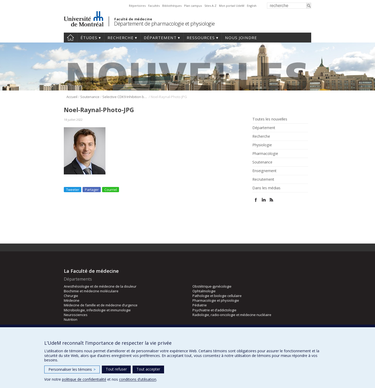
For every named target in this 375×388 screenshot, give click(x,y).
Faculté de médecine (133, 19)
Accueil (70, 38)
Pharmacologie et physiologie (215, 300)
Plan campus (193, 6)
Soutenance (89, 96)
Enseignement (264, 171)
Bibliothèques (172, 6)
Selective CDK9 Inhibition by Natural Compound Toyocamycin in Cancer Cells (125, 96)
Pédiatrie (199, 305)
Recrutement (263, 179)
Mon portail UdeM (231, 6)
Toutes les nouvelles (269, 119)
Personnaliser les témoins (72, 369)
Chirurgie (71, 295)
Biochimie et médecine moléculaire (91, 291)
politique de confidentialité (84, 379)
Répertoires (137, 6)
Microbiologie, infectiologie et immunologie (97, 310)
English (252, 6)
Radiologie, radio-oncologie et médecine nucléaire (231, 314)
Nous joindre (241, 37)
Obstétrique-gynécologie (212, 286)
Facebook (256, 200)
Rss (271, 200)
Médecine (71, 300)
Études (88, 37)
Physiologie (262, 145)
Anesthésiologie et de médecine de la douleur (100, 286)
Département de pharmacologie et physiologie (164, 23)
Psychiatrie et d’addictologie (214, 310)
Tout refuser (116, 369)
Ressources (201, 37)
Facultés (154, 6)
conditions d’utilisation (137, 379)
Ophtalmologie (204, 291)
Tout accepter (148, 369)
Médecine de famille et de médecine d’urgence (101, 305)
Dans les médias (266, 188)
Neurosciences (76, 314)
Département (160, 37)
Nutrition (70, 319)
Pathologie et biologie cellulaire (217, 295)
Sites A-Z (210, 6)
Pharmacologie (265, 153)
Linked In (263, 200)
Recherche (121, 37)
